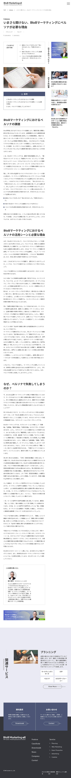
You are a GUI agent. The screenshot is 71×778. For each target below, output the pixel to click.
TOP (5, 10)
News (34, 752)
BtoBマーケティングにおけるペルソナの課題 (21, 99)
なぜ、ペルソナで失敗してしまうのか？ (19, 106)
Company (35, 756)
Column (11, 10)
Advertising (55, 754)
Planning (55, 743)
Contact (35, 760)
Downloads (36, 748)
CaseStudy (36, 744)
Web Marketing (57, 747)
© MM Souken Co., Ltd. (9, 770)
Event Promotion (57, 750)
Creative (54, 757)
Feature (35, 740)
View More (52, 687)
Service (52, 740)
